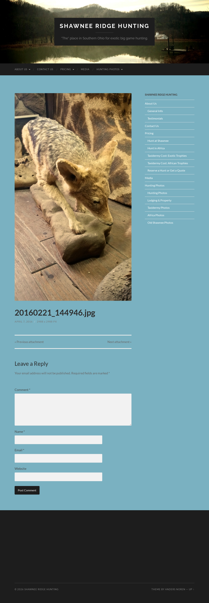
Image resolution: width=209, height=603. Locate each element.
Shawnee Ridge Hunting (104, 26)
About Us (21, 69)
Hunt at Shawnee (158, 140)
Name (20, 431)
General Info (155, 111)
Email (19, 450)
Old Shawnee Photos (160, 222)
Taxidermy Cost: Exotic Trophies (167, 155)
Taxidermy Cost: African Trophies (168, 163)
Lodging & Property (159, 200)
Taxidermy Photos (159, 207)
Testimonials (155, 118)
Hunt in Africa (156, 148)
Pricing (65, 69)
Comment (22, 390)
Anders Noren (175, 589)
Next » (119, 342)
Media (85, 69)
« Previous (29, 342)
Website (20, 469)
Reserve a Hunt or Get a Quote (166, 170)
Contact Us (45, 69)
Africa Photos (156, 215)
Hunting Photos (108, 69)
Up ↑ (191, 589)
